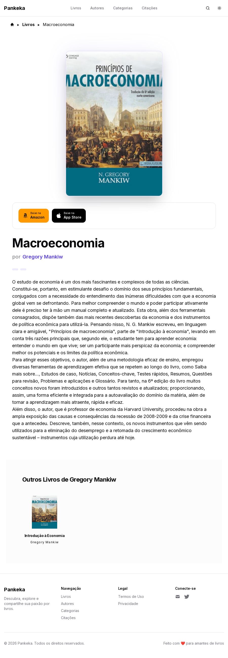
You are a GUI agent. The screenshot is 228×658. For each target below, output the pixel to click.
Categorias (123, 8)
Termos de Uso (131, 596)
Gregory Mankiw (43, 257)
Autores (97, 8)
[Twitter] (186, 596)
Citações (149, 8)
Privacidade (128, 603)
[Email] (177, 596)
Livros (76, 8)
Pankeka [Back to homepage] (14, 8)
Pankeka (14, 589)
